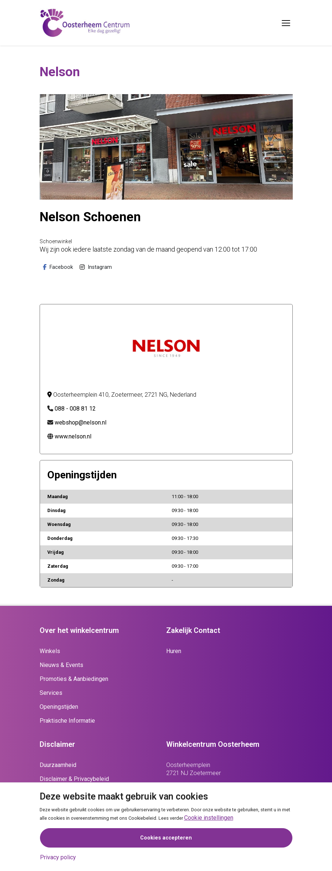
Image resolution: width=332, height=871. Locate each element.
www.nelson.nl (73, 436)
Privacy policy (58, 857)
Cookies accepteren (166, 838)
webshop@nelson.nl (80, 422)
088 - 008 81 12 (75, 408)
